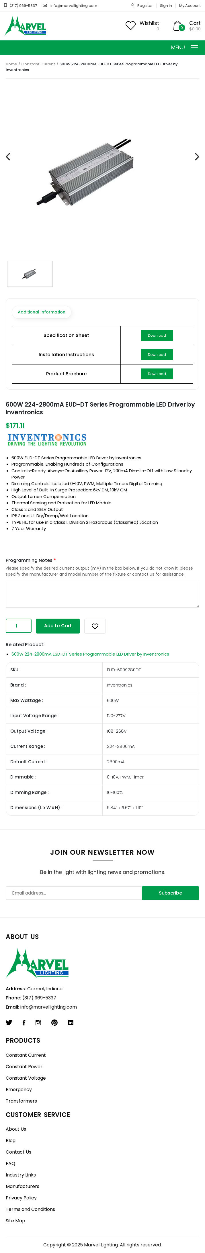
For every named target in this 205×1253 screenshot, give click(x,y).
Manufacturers (22, 1186)
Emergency (19, 1089)
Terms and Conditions (30, 1209)
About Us (16, 1129)
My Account (190, 5)
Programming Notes (31, 560)
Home (11, 64)
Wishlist (149, 23)
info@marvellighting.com (73, 5)
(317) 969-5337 (23, 5)
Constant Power (24, 1066)
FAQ (10, 1163)
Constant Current (38, 64)
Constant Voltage (26, 1078)
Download (157, 335)
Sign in (166, 5)
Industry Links (21, 1175)
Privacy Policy (21, 1198)
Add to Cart (58, 625)
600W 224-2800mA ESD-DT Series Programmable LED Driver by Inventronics (90, 654)
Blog (10, 1140)
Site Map (15, 1220)
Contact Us (18, 1152)
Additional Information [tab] (41, 312)
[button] (95, 626)
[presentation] (8, 157)
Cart (195, 23)
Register (145, 5)
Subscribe (170, 893)
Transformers (21, 1101)
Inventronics (128, 458)
